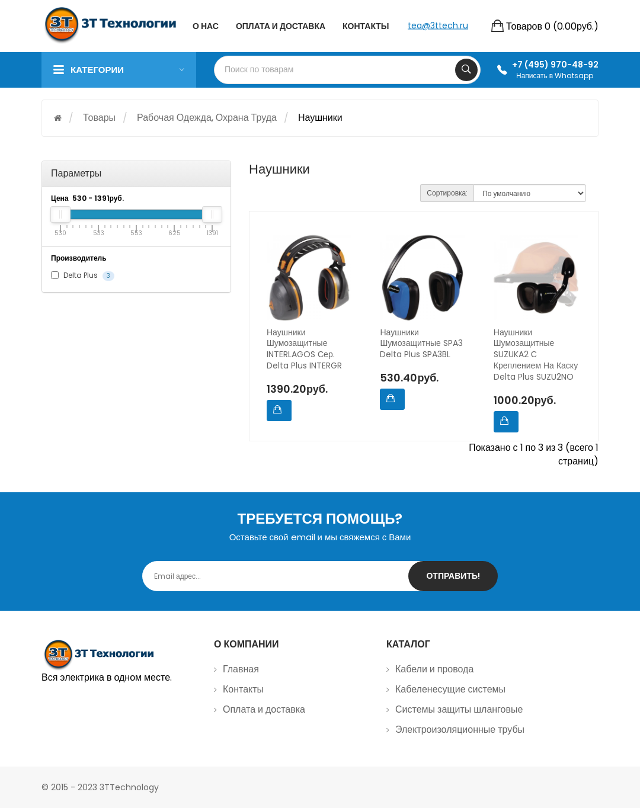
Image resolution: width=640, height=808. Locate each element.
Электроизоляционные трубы (459, 729)
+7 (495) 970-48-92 (555, 64)
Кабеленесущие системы (450, 689)
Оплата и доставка (264, 709)
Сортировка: (447, 193)
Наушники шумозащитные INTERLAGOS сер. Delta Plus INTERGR (304, 349)
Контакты (243, 689)
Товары (99, 117)
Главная (241, 669)
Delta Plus (82, 275)
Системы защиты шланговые (459, 709)
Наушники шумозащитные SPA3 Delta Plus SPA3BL (421, 344)
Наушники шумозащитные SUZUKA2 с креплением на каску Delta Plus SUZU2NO (536, 355)
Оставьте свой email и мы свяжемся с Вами (320, 537)
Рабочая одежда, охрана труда (207, 117)
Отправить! (453, 576)
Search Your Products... (466, 70)
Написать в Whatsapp (554, 75)
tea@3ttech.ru (438, 25)
